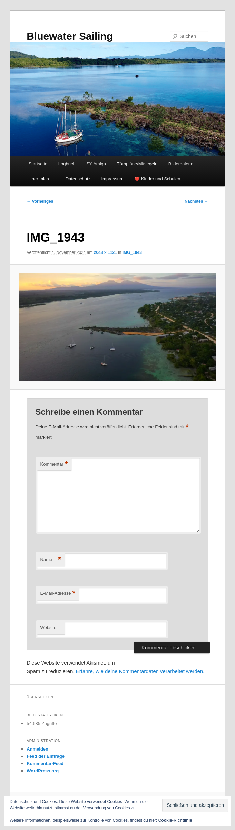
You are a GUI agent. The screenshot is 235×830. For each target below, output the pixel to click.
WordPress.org (43, 770)
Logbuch (67, 163)
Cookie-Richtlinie (175, 820)
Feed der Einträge (46, 756)
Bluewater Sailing (70, 36)
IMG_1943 (132, 252)
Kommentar (54, 464)
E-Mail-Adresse (57, 594)
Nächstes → (196, 201)
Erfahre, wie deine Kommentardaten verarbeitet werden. (140, 671)
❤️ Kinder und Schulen (157, 178)
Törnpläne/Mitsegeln (137, 163)
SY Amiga (96, 163)
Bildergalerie (180, 163)
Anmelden (37, 749)
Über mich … (41, 178)
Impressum (112, 178)
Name (50, 560)
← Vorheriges (40, 201)
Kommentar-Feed (45, 763)
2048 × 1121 (105, 252)
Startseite (37, 163)
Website (48, 627)
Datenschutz (78, 178)
